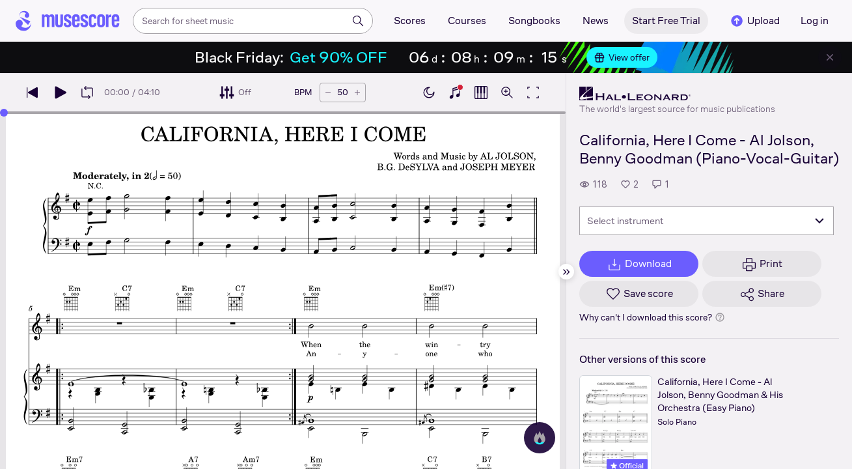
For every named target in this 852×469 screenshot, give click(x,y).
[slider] (4, 113)
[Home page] (68, 20)
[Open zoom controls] (507, 92)
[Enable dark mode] (429, 92)
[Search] (358, 20)
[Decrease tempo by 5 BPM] (328, 92)
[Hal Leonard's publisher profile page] (677, 94)
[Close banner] (830, 57)
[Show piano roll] (481, 92)
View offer (622, 57)
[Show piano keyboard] (455, 92)
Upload (754, 21)
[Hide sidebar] (566, 271)
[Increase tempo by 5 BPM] (357, 92)
